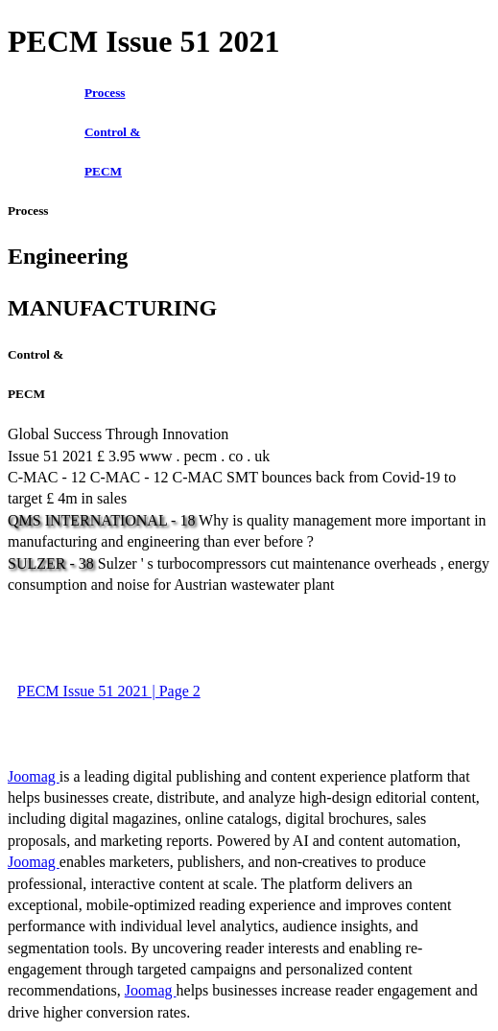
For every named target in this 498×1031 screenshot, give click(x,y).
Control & (112, 132)
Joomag (33, 776)
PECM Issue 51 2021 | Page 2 (109, 691)
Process (105, 92)
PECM (103, 171)
